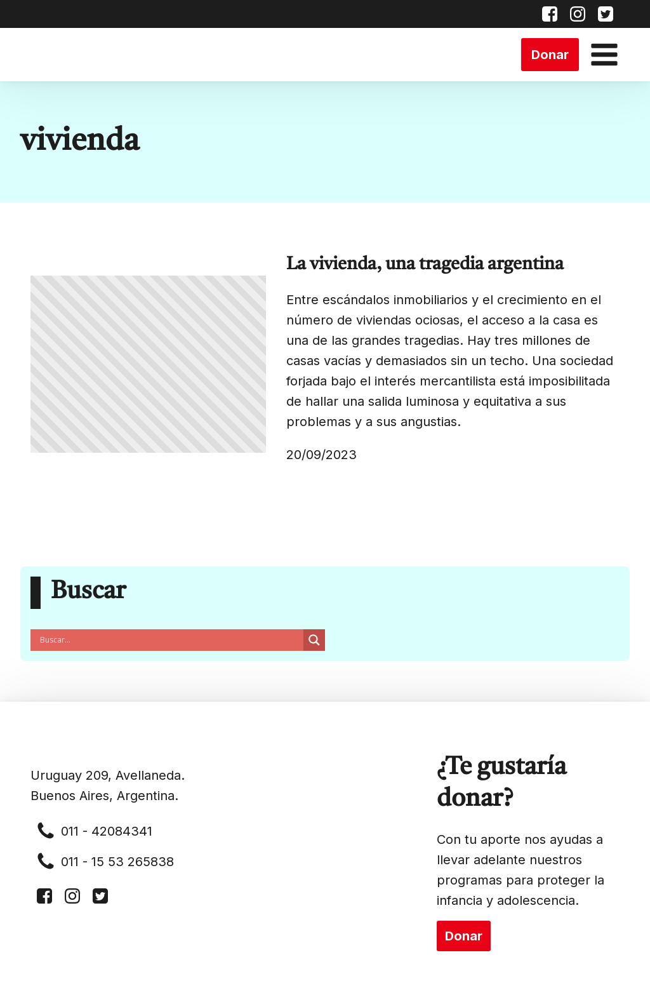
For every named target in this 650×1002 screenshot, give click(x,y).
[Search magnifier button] (314, 640)
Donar (550, 54)
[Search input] (170, 640)
